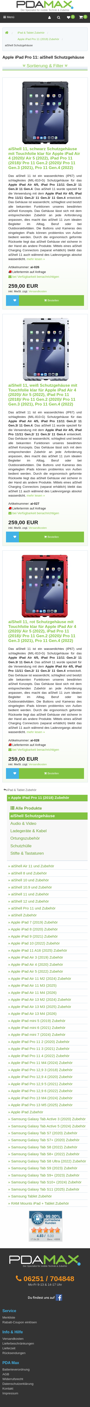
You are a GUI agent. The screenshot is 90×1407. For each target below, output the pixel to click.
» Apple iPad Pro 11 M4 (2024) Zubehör (40, 1063)
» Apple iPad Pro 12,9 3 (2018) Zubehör (40, 1070)
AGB (5, 1374)
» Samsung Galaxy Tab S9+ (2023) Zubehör (43, 1175)
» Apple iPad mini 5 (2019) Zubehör (37, 1021)
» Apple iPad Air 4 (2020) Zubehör (35, 964)
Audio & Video (23, 823)
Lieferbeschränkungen (18, 1343)
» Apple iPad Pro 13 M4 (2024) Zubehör (40, 1098)
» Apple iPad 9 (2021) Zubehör (33, 936)
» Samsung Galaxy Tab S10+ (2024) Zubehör (45, 1182)
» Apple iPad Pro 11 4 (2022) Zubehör (39, 1056)
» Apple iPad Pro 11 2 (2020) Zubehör (39, 1042)
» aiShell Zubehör (22, 915)
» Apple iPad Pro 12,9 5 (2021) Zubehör (40, 1084)
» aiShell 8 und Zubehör (27, 873)
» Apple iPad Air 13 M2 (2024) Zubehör (39, 999)
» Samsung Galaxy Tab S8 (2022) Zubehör (42, 1147)
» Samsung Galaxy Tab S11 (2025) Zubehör (43, 1189)
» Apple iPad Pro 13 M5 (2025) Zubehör (40, 1105)
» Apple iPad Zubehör (25, 1112)
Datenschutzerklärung (17, 1384)
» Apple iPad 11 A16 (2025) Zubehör (37, 950)
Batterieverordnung (16, 1369)
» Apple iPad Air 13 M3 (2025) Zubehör (39, 1007)
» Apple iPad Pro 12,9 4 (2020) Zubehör (40, 1077)
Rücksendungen (13, 1353)
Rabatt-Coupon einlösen (19, 1322)
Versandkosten (38, 291)
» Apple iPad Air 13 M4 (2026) (32, 1014)
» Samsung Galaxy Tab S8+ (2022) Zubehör (43, 1154)
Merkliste (8, 1317)
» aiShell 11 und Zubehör (28, 894)
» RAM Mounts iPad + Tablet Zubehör (38, 1203)
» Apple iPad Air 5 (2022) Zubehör (35, 971)
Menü (8, 17)
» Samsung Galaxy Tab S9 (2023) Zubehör (42, 1168)
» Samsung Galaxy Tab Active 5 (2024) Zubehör (47, 1126)
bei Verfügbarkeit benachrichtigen (33, 276)
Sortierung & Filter (45, 65)
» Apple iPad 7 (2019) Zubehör (33, 922)
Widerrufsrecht (12, 1379)
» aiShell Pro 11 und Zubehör (32, 908)
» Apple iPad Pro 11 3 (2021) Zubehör (39, 1049)
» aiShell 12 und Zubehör (28, 901)
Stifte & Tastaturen (27, 853)
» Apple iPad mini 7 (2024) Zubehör (37, 1034)
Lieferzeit (8, 1348)
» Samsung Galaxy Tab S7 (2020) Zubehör (42, 1133)
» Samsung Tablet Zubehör (30, 1196)
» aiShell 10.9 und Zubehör (30, 887)
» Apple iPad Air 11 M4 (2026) (32, 993)
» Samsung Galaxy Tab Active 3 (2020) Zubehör (47, 1119)
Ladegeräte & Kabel (28, 831)
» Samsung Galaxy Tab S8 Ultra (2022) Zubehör (47, 1161)
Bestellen (51, 300)
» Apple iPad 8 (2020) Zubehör (33, 929)
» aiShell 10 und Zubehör (28, 880)
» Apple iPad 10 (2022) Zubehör (34, 943)
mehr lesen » (36, 259)
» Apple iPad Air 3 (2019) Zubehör (35, 957)
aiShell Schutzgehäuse (19, 45)
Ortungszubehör (25, 838)
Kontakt (7, 1388)
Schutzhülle (20, 846)
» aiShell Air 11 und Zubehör (31, 866)
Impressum (10, 1393)
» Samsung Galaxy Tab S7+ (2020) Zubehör (43, 1140)
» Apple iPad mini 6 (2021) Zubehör (37, 1028)
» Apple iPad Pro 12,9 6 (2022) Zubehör (40, 1091)
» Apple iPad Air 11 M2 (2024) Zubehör (39, 978)
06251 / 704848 (49, 1278)
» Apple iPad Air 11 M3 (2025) (32, 985)
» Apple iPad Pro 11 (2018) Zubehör (38, 798)
